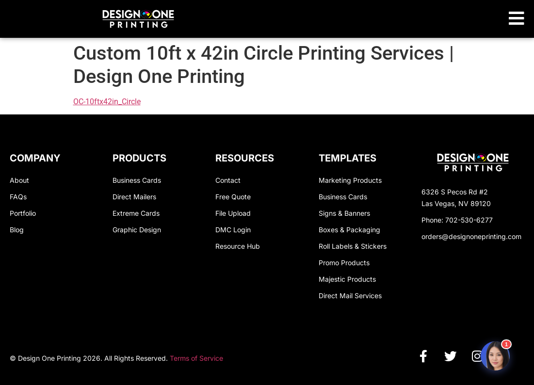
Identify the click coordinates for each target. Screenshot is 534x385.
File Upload (233, 213)
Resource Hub (237, 246)
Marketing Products (350, 180)
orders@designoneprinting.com (471, 236)
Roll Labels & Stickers (353, 246)
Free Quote (233, 196)
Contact (228, 180)
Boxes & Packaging (349, 229)
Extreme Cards (136, 213)
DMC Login (233, 229)
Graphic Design (137, 229)
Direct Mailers (134, 196)
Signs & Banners (344, 213)
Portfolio (23, 213)
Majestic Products (347, 279)
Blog (17, 229)
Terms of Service (196, 358)
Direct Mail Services (350, 295)
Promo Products (344, 262)
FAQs (18, 196)
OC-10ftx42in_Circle (107, 101)
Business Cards (137, 180)
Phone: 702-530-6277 (457, 220)
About (19, 180)
